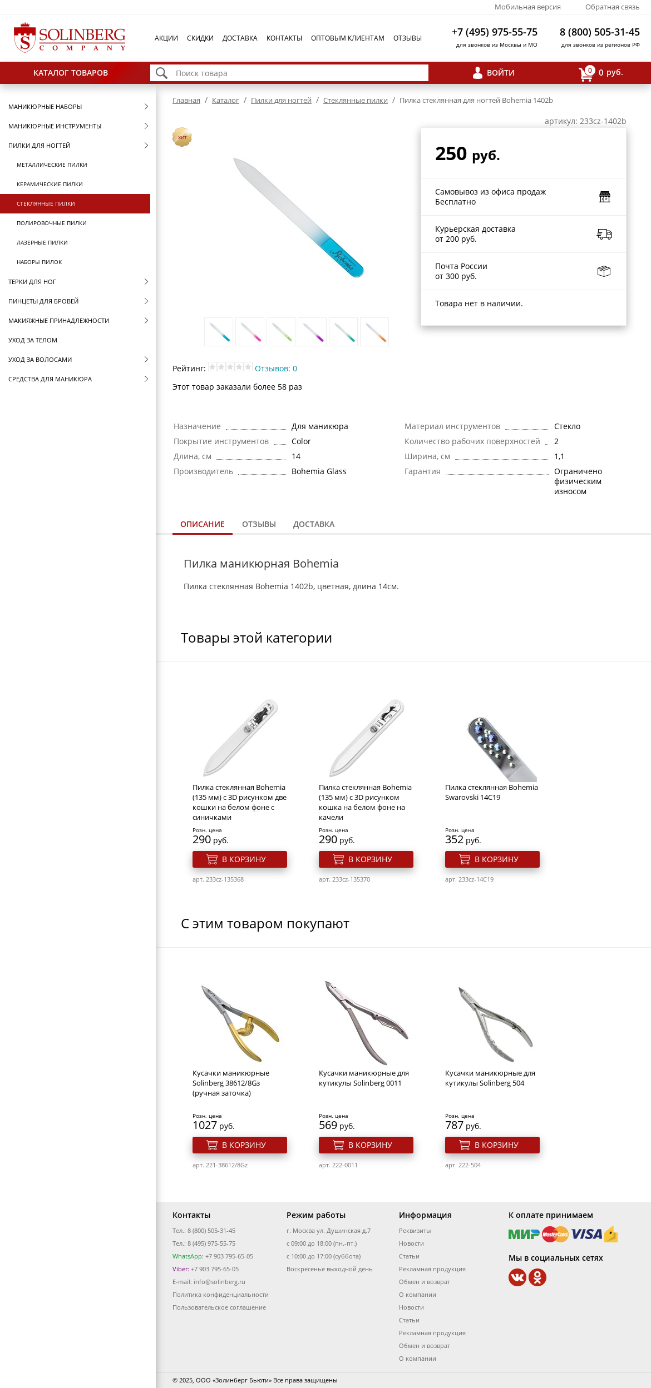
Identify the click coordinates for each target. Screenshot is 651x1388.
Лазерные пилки (42, 242)
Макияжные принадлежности (58, 320)
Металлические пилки (52, 164)
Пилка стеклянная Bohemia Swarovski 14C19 (491, 792)
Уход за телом (32, 340)
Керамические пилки (50, 184)
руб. (601, 73)
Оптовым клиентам (347, 38)
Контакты (284, 38)
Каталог (225, 100)
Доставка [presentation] (313, 524)
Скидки (200, 38)
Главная (186, 100)
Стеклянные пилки (46, 203)
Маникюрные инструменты (54, 126)
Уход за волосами (40, 359)
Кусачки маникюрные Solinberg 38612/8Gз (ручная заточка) (231, 1083)
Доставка (240, 38)
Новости (411, 1243)
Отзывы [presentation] (259, 524)
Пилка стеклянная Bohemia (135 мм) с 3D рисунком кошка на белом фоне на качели (365, 802)
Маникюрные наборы (45, 106)
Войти (501, 72)
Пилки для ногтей (39, 145)
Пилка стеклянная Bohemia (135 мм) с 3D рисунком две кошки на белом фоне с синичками (240, 802)
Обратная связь (612, 7)
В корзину (244, 859)
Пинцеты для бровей (43, 301)
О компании (417, 1294)
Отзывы (407, 38)
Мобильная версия (528, 7)
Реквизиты (415, 1230)
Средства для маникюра (50, 379)
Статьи (409, 1256)
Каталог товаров (70, 72)
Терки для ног (32, 281)
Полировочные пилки (52, 223)
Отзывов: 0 (276, 368)
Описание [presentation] (202, 524)
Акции (166, 38)
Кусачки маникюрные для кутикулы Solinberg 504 (490, 1078)
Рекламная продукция (432, 1269)
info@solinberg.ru (219, 1281)
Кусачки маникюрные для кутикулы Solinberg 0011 (364, 1078)
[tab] (202, 525)
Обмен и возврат (424, 1281)
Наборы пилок (39, 262)
